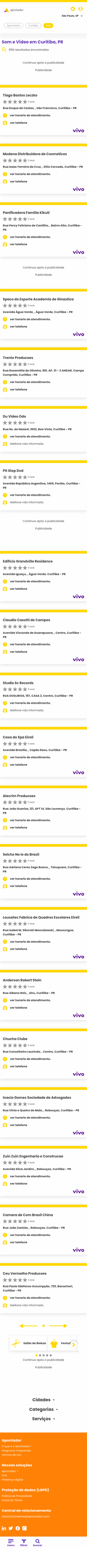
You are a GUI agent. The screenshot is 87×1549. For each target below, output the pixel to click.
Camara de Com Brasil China (28, 1215)
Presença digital (12, 1479)
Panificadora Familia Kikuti (26, 212)
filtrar (23, 1543)
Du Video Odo (14, 416)
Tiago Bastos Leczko (20, 95)
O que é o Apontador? (16, 1446)
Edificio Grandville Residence (28, 561)
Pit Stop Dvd (13, 470)
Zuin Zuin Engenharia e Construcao (33, 1156)
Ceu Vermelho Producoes (25, 1273)
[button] (36, 1355)
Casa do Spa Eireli (18, 737)
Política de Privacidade (17, 1496)
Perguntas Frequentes (16, 1450)
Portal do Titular (12, 1500)
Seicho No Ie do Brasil (21, 854)
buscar (37, 1543)
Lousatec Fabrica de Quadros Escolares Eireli (41, 917)
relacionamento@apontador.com (26, 1516)
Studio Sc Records (18, 683)
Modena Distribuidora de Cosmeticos (35, 154)
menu (11, 1543)
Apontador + (10, 1471)
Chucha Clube (15, 1039)
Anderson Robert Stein (22, 980)
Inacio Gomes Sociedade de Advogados (37, 1097)
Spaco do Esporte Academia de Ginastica (38, 299)
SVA (4, 1475)
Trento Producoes (18, 357)
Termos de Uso (11, 1455)
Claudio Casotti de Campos (26, 620)
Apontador (13, 25)
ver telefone (18, 123)
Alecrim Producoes (19, 796)
